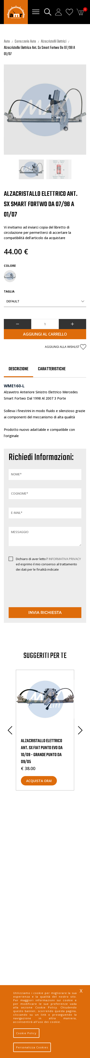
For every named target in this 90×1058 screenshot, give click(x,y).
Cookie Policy (26, 1033)
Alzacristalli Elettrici (53, 41)
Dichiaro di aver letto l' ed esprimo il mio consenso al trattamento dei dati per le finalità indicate (48, 564)
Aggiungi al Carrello (45, 334)
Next (80, 730)
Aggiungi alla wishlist (65, 347)
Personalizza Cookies (32, 1047)
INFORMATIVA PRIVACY (65, 559)
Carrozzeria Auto (25, 41)
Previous (10, 730)
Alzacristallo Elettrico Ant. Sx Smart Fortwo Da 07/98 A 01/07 (39, 51)
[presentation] (37, 594)
